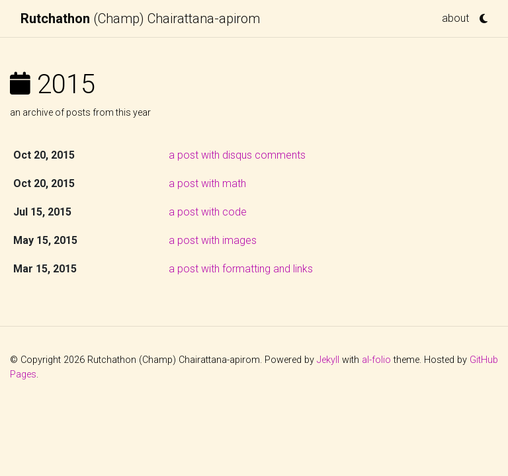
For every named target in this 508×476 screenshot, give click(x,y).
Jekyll (328, 360)
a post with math (207, 183)
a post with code (208, 212)
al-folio (376, 360)
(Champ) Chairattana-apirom (140, 18)
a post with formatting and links (241, 268)
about (455, 18)
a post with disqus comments (237, 155)
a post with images (213, 240)
